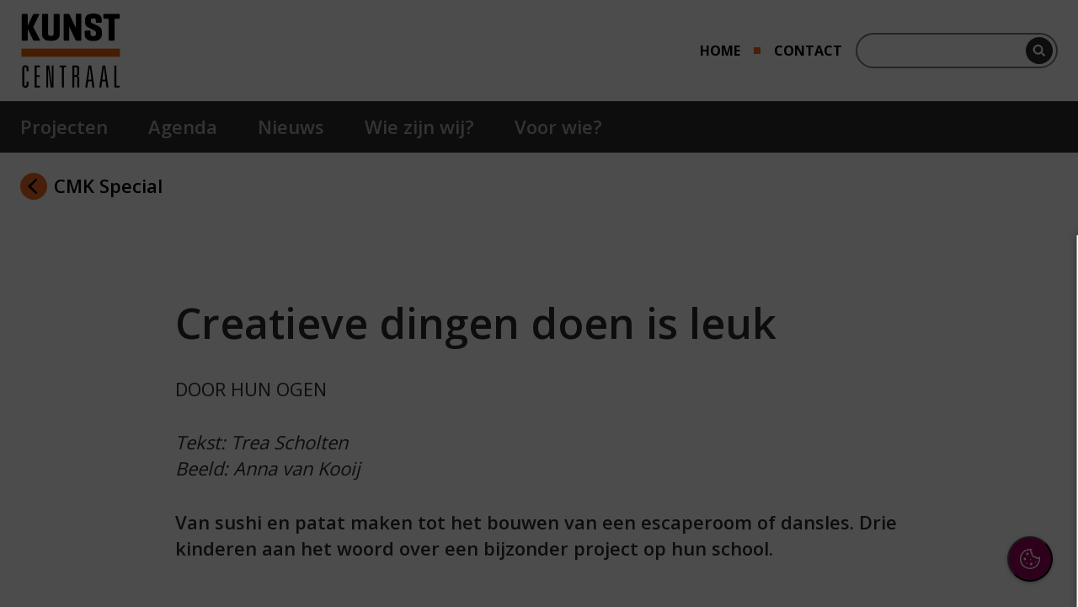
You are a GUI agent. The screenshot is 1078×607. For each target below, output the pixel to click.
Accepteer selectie (934, 562)
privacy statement (880, 344)
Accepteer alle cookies (935, 513)
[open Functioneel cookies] (1038, 401)
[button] (918, 399)
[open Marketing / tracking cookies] (1038, 452)
